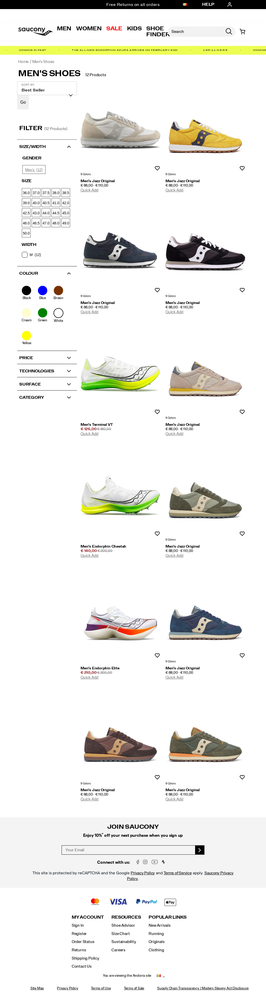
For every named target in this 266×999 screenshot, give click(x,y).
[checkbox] (46, 255)
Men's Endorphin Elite (100, 668)
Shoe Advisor (123, 925)
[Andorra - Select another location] (185, 4)
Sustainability (123, 942)
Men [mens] (64, 28)
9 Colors (85, 174)
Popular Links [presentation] (168, 917)
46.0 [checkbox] (26, 223)
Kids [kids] (134, 28)
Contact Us (82, 966)
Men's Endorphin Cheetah (103, 546)
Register (79, 934)
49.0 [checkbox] (65, 223)
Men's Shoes (49, 73)
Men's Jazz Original (98, 181)
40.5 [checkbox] (46, 203)
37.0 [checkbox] (36, 193)
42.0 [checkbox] (65, 203)
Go (23, 102)
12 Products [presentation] (95, 75)
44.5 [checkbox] (55, 213)
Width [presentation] (29, 245)
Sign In (78, 925)
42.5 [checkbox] (26, 213)
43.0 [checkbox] (36, 213)
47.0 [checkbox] (46, 223)
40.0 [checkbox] (36, 203)
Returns (79, 950)
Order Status (83, 942)
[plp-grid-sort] (47, 88)
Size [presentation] (26, 181)
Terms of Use (101, 988)
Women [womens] (89, 28)
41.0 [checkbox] (55, 203)
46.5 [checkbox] (36, 223)
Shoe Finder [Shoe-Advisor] (158, 31)
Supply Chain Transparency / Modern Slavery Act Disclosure (203, 988)
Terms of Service (178, 873)
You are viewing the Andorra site (127, 975)
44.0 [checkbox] (46, 213)
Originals (156, 942)
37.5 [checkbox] (46, 193)
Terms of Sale (134, 988)
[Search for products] (195, 31)
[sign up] (199, 850)
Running (156, 934)
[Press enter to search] (228, 31)
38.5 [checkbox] (65, 193)
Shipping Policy (85, 958)
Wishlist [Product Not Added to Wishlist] (157, 168)
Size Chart (120, 934)
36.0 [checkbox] (26, 193)
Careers (118, 950)
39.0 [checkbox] (26, 203)
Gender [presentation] (32, 158)
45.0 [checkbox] (65, 213)
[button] (47, 146)
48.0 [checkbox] (55, 223)
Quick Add (89, 190)
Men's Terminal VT (97, 425)
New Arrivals (159, 925)
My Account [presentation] (88, 917)
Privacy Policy (143, 873)
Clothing (156, 950)
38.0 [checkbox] (55, 193)
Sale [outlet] (114, 28)
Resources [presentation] (126, 917)
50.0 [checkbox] (26, 233)
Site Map (37, 988)
